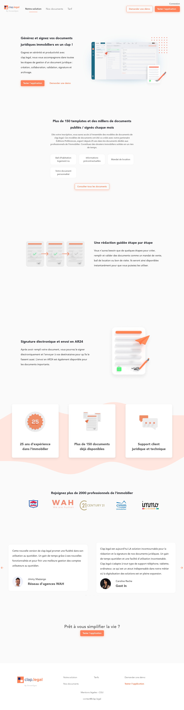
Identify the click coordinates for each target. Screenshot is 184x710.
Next (182, 567)
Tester (166, 9)
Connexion (174, 3)
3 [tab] (94, 595)
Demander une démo (135, 677)
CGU (101, 692)
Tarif (70, 9)
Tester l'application (32, 83)
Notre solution (33, 9)
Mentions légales (89, 692)
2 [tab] (90, 595)
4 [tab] (98, 595)
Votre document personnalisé (63, 173)
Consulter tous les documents (92, 186)
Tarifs (96, 677)
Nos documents (54, 9)
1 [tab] (86, 595)
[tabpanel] (48, 567)
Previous (2, 567)
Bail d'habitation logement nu (63, 159)
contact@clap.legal (92, 698)
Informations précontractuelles (92, 159)
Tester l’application (134, 683)
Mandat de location (120, 159)
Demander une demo (60, 83)
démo (139, 9)
